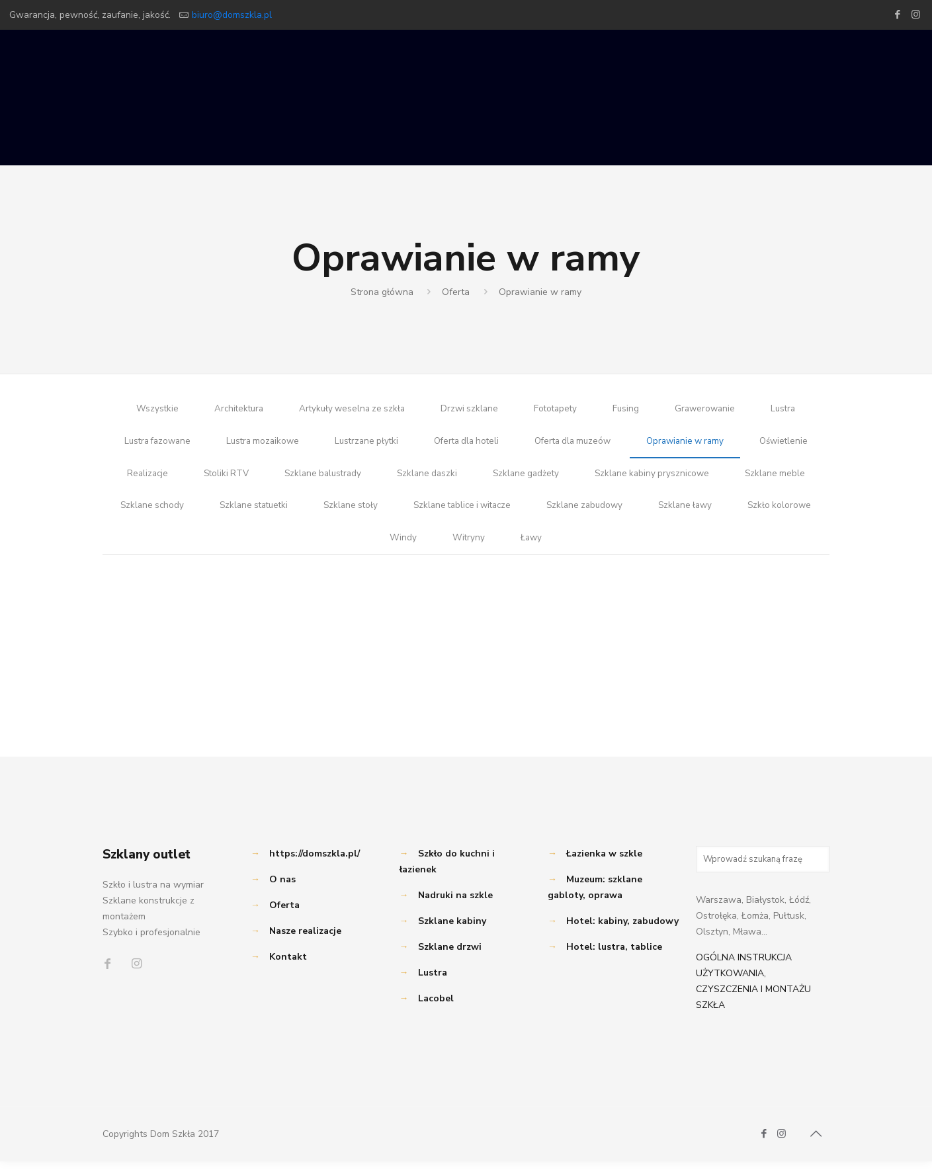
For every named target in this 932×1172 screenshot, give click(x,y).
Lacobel (436, 1009)
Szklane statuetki (391, 513)
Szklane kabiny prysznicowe (750, 478)
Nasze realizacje (305, 941)
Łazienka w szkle (604, 864)
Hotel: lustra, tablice (614, 957)
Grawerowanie (711, 409)
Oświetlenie (147, 478)
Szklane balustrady (411, 478)
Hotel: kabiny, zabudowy (622, 931)
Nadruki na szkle (455, 906)
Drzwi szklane (470, 409)
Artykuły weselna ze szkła (349, 409)
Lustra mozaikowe (297, 444)
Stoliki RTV (311, 478)
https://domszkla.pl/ (314, 864)
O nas (282, 890)
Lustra (792, 409)
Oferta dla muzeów (620, 444)
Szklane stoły (492, 513)
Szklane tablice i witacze (608, 513)
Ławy (628, 547)
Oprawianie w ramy (540, 292)
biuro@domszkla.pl (232, 15)
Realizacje (229, 478)
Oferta (456, 292)
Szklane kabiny (452, 931)
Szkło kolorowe (417, 547)
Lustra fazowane (187, 444)
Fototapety (558, 409)
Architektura (232, 409)
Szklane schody (286, 513)
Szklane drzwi (450, 957)
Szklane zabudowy (737, 513)
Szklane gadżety (621, 478)
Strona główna (382, 292)
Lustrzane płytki (404, 444)
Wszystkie (148, 409)
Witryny (564, 547)
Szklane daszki (518, 478)
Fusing (630, 409)
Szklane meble (186, 513)
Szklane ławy (320, 547)
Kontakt (288, 967)
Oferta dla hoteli (509, 444)
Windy (499, 547)
